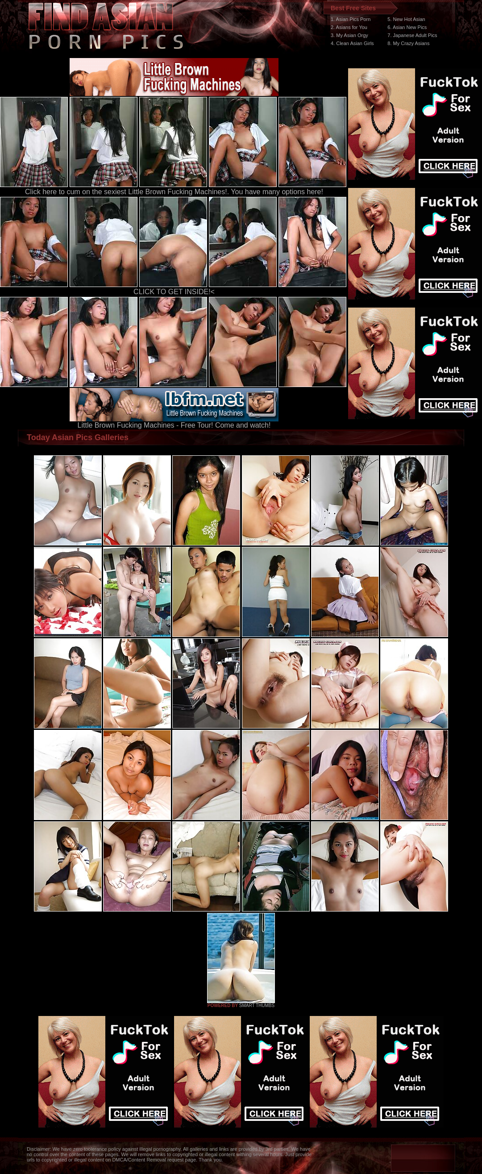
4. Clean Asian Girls (352, 43)
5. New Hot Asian (406, 19)
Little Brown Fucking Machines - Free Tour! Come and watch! (174, 422)
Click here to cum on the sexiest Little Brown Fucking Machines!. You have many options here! (174, 192)
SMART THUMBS (256, 1005)
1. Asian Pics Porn (350, 19)
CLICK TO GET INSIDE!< (174, 292)
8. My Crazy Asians (408, 43)
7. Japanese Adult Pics (412, 35)
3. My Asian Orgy (349, 35)
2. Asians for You (349, 27)
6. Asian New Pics (407, 27)
